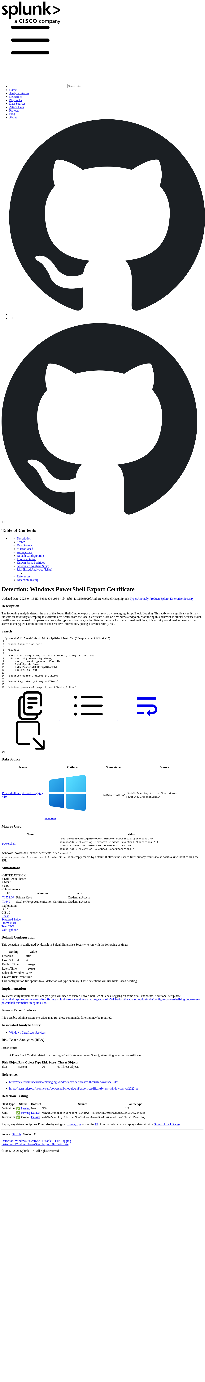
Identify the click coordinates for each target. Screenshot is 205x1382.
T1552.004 (8, 907)
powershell (8, 854)
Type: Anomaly (139, 598)
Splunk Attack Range (167, 1134)
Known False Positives (31, 562)
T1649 (6, 912)
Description (24, 538)
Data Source (24, 545)
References (23, 576)
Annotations (24, 552)
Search (21, 542)
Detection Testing (27, 579)
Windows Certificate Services (27, 1043)
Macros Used (25, 548)
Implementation (26, 559)
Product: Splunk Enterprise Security (172, 598)
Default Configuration (30, 555)
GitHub (16, 1144)
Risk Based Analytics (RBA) (34, 569)
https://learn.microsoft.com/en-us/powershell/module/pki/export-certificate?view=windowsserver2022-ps (73, 1098)
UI (96, 1134)
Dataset (35, 1123)
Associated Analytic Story (33, 566)
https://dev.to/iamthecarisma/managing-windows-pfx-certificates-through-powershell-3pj (63, 1092)
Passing (25, 1118)
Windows (50, 828)
